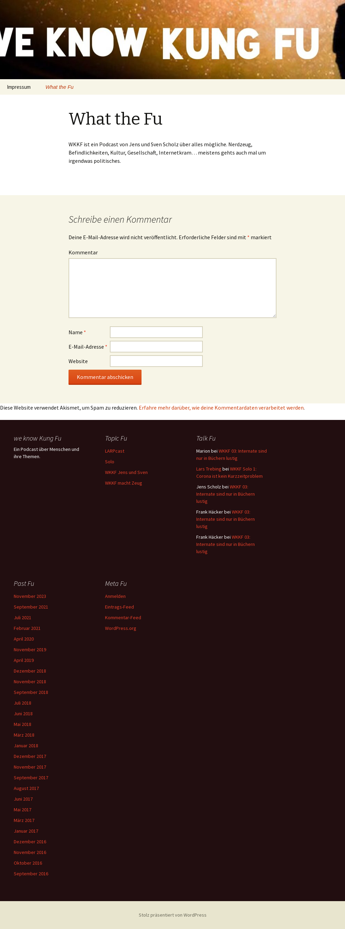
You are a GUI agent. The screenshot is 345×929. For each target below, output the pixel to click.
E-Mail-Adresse (88, 346)
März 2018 (24, 735)
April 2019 (24, 660)
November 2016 (30, 852)
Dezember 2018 (30, 671)
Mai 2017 (22, 809)
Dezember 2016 (30, 841)
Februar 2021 (27, 628)
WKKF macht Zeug (123, 483)
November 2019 (30, 649)
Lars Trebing (208, 469)
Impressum (19, 87)
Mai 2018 (22, 724)
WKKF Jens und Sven (126, 472)
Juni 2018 (23, 713)
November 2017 (30, 767)
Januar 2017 (26, 831)
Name (77, 332)
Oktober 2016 (28, 863)
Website (78, 361)
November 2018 (30, 681)
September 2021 (31, 607)
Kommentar (83, 252)
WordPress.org (120, 628)
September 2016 (31, 873)
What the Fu (59, 87)
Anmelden (115, 596)
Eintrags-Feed (119, 607)
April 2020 (24, 639)
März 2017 (24, 820)
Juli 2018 (22, 703)
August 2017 (26, 788)
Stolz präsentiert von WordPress (173, 915)
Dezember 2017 (30, 756)
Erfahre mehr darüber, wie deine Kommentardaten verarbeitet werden (221, 407)
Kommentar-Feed (123, 617)
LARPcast (114, 451)
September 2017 (31, 777)
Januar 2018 (26, 745)
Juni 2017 (23, 799)
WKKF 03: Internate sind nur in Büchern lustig (225, 494)
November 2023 (30, 596)
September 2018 (31, 692)
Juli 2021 (22, 617)
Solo (109, 461)
